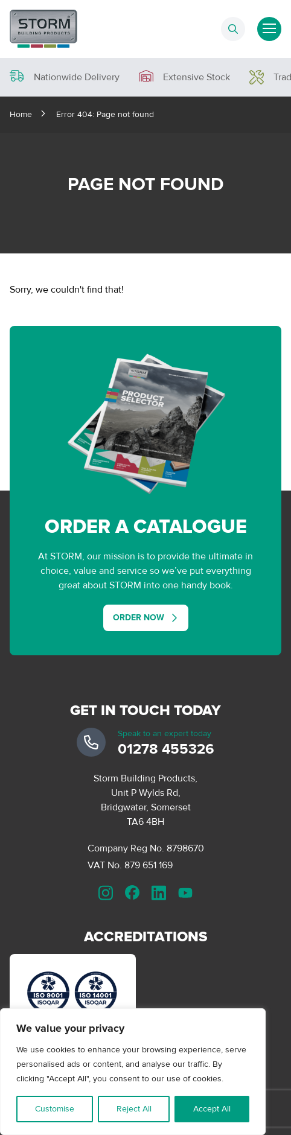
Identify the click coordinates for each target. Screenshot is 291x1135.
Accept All (212, 1109)
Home (21, 114)
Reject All (134, 1109)
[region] (133, 1071)
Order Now (138, 617)
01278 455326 (166, 749)
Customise (54, 1109)
